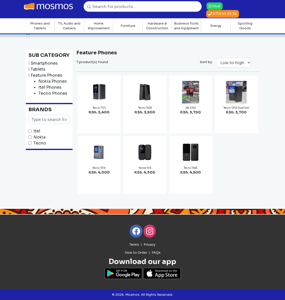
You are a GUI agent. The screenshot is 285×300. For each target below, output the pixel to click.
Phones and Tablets (40, 26)
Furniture (128, 26)
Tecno (39, 143)
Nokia (39, 137)
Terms (134, 245)
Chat (214, 6)
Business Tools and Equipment (186, 26)
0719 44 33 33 (222, 14)
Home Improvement (99, 26)
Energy (215, 26)
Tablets (38, 69)
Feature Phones (46, 75)
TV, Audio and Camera (69, 26)
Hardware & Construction (157, 26)
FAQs (156, 253)
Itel (36, 131)
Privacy (149, 245)
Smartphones (44, 63)
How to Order (136, 253)
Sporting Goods (245, 26)
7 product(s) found (92, 62)
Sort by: (206, 62)
